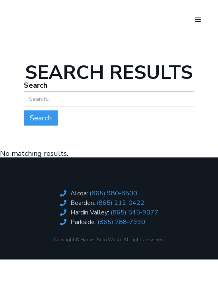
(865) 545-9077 (134, 212)
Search (35, 85)
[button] (198, 20)
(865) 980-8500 (113, 193)
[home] (46, 14)
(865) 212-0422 (120, 203)
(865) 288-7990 (121, 222)
